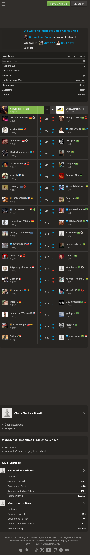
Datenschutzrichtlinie (19, 540)
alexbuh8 (15, 129)
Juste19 (70, 325)
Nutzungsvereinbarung (70, 537)
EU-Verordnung (33, 544)
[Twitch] (55, 550)
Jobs (43, 537)
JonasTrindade (77, 209)
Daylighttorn (73, 302)
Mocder (14, 279)
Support (9, 537)
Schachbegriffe (22, 537)
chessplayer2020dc (20, 221)
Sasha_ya (15, 186)
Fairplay (63, 540)
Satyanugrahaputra (20, 267)
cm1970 (14, 302)
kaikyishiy (71, 232)
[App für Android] (27, 550)
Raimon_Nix (72, 175)
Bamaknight (19, 324)
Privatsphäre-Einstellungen (44, 540)
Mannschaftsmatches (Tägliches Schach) (26, 451)
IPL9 (68, 152)
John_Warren (20, 198)
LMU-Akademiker (19, 117)
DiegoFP (70, 163)
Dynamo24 (15, 140)
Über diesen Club (14, 424)
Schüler (34, 537)
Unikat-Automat (21, 209)
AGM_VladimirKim (19, 152)
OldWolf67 (47, 43)
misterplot (74, 336)
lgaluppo (70, 313)
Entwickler (52, 537)
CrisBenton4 (16, 163)
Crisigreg (71, 140)
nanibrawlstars (74, 244)
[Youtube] (48, 550)
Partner (72, 540)
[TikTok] (36, 550)
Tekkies (14, 336)
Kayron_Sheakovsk (75, 279)
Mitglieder (10, 428)
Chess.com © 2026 (51, 544)
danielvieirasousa (77, 186)
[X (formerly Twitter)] (42, 550)
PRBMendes (75, 221)
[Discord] (67, 550)
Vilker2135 (71, 290)
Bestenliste (10, 447)
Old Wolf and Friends (41, 37)
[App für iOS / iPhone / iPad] (21, 550)
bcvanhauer (19, 244)
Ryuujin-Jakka (73, 117)
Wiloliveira (71, 267)
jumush (14, 175)
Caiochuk (71, 198)
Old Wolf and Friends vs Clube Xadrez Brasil (51, 31)
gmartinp (18, 290)
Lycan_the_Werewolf (21, 313)
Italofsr (70, 255)
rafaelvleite (65, 43)
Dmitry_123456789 (20, 232)
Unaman (14, 255)
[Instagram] (61, 550)
